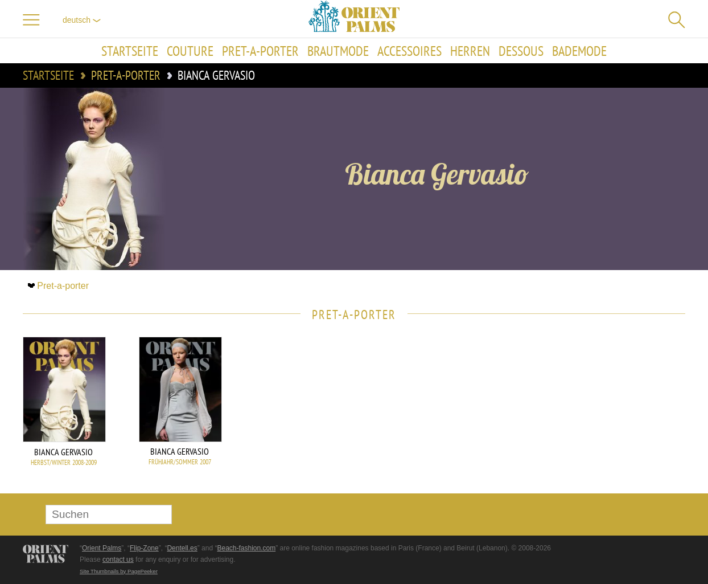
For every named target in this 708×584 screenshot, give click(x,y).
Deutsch (82, 19)
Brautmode (338, 51)
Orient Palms (101, 548)
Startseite (129, 51)
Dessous (521, 51)
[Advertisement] (605, 413)
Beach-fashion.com (246, 548)
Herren (470, 51)
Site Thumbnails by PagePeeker (119, 571)
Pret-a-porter (260, 51)
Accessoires (409, 51)
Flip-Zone (144, 548)
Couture (190, 51)
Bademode (579, 51)
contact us (118, 559)
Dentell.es (182, 548)
